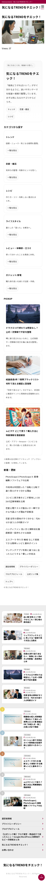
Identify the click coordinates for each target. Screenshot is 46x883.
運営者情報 (10, 567)
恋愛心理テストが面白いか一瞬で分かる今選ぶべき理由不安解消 (23, 510)
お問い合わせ (8, 849)
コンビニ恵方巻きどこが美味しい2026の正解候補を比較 (23, 500)
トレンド (11, 109)
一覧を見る (12, 150)
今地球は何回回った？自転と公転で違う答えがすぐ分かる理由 (23, 489)
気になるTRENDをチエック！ (21, 7)
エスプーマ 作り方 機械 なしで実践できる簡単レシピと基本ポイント (22, 541)
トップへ (9, 582)
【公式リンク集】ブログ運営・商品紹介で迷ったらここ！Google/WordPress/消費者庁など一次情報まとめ (21, 837)
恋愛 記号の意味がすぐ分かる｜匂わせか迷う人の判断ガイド (23, 520)
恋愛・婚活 (24, 109)
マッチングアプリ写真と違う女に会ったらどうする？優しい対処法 (23, 552)
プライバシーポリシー (29, 567)
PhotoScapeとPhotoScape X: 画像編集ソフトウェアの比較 (22, 479)
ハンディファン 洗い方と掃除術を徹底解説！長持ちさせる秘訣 (23, 531)
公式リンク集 (32, 574)
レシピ (10, 116)
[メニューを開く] (42, 7)
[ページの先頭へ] (41, 877)
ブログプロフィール (13, 574)
